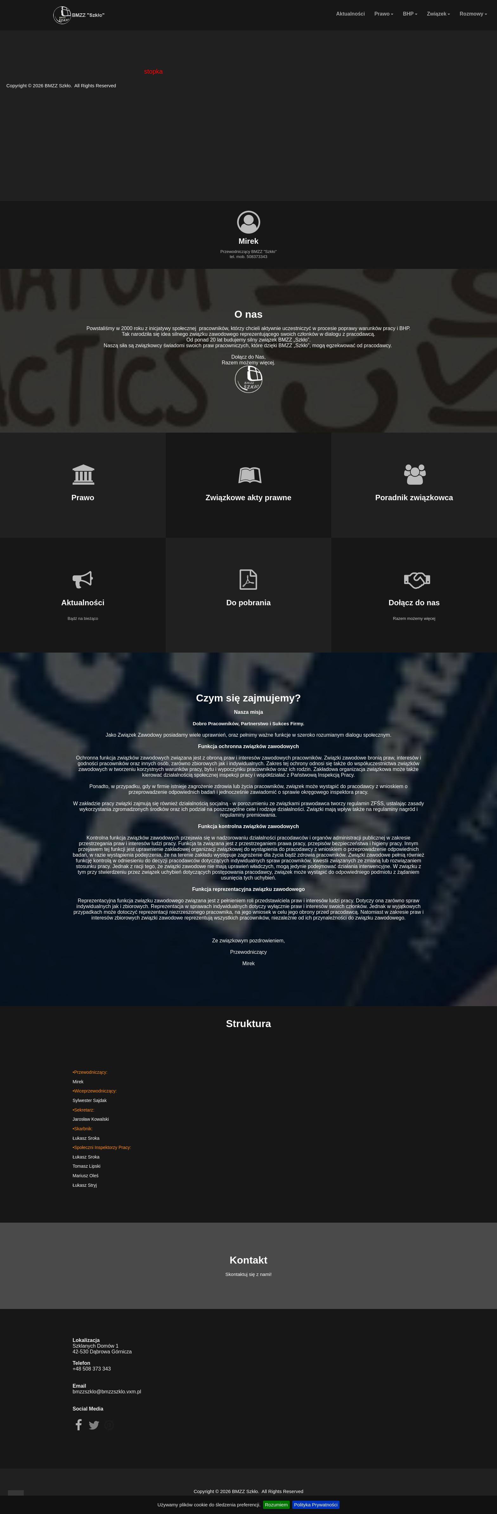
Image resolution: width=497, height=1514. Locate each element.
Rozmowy (473, 14)
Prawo (383, 14)
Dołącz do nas (414, 602)
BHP (410, 14)
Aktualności (350, 14)
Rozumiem (276, 1504)
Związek (438, 14)
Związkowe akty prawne (249, 497)
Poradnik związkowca (414, 497)
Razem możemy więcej (414, 618)
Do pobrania (248, 602)
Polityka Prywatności (316, 1504)
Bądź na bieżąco (83, 618)
